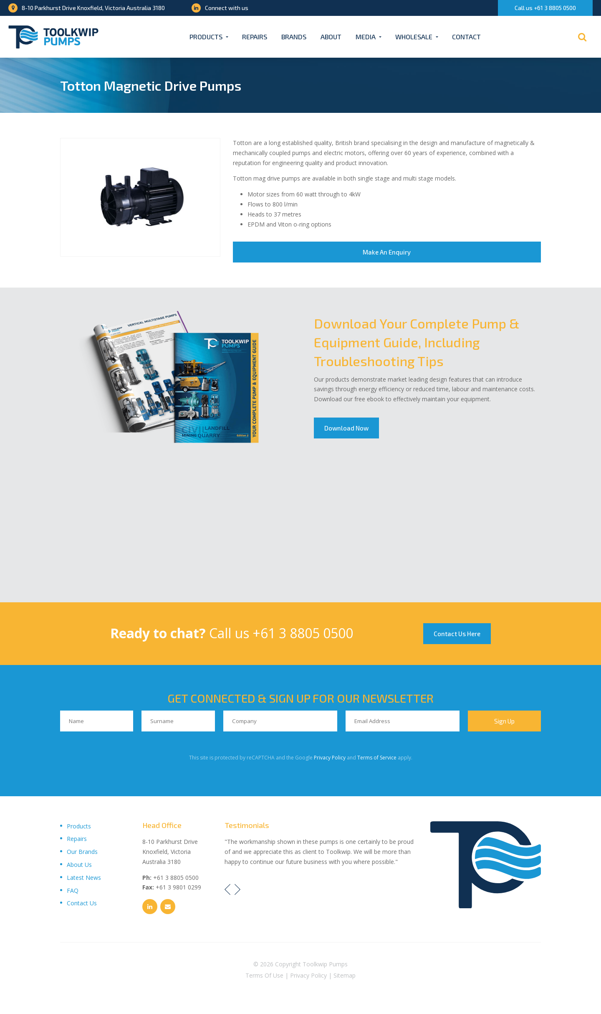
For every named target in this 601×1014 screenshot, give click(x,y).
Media (366, 37)
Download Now (346, 428)
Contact (466, 37)
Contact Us (82, 903)
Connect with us (220, 7)
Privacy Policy (330, 757)
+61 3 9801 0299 (178, 887)
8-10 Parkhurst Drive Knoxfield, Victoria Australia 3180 (86, 7)
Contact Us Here (457, 633)
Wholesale (413, 37)
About (331, 37)
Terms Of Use (264, 975)
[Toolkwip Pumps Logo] (53, 36)
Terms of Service (376, 757)
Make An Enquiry (387, 252)
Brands (293, 37)
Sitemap (344, 975)
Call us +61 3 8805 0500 (545, 7)
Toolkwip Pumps (325, 964)
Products (205, 37)
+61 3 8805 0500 (303, 633)
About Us (79, 865)
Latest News (84, 878)
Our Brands (82, 852)
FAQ (72, 890)
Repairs (254, 37)
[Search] (582, 36)
